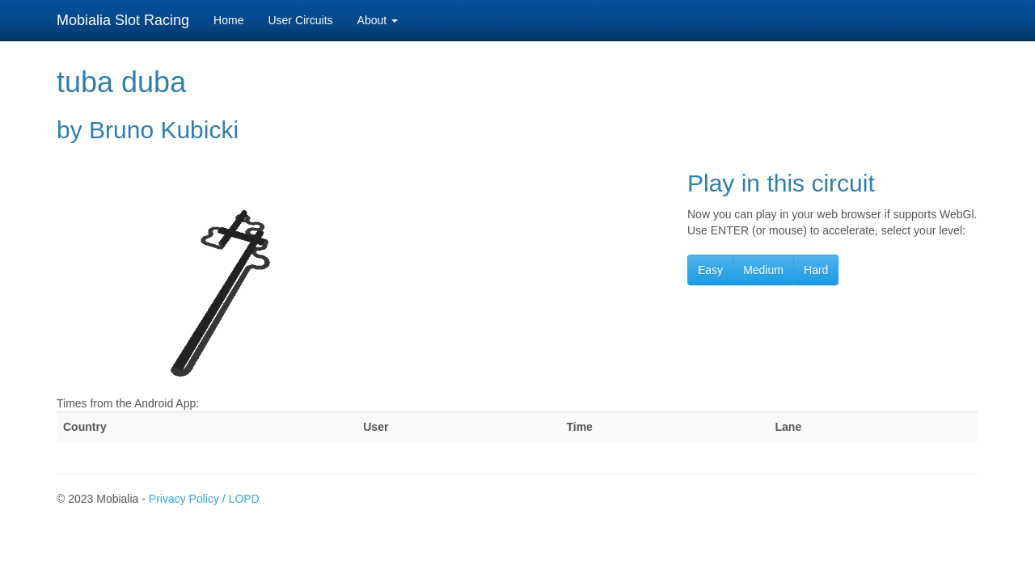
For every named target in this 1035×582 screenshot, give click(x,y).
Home (228, 20)
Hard (816, 270)
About (377, 20)
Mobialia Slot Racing (123, 20)
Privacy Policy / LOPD (204, 498)
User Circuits (300, 20)
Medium (763, 270)
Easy (710, 270)
